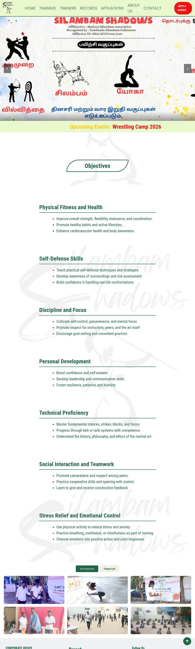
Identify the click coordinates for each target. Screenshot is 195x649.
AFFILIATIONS (112, 8)
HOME (30, 8)
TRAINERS (68, 8)
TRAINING (47, 8)
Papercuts (109, 568)
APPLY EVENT (182, 8)
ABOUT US (134, 8)
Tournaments (87, 568)
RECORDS (88, 8)
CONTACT (152, 8)
